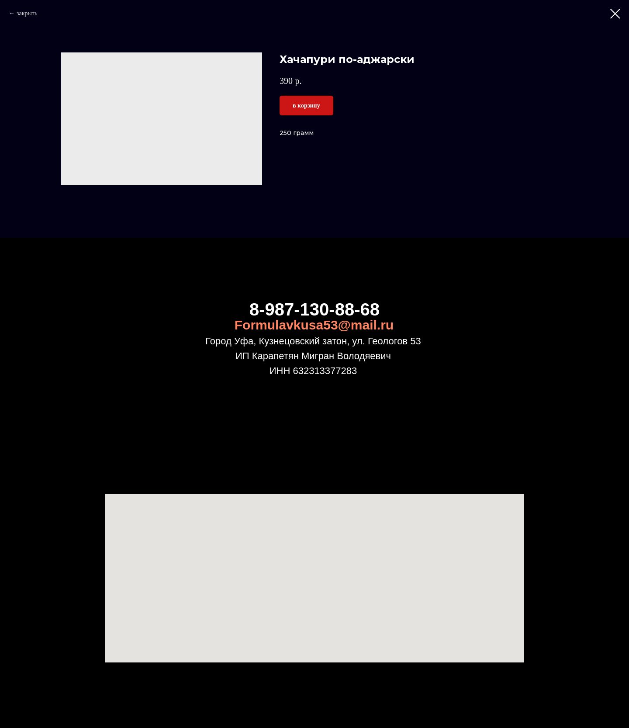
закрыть (27, 13)
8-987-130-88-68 (314, 309)
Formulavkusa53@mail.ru (314, 325)
